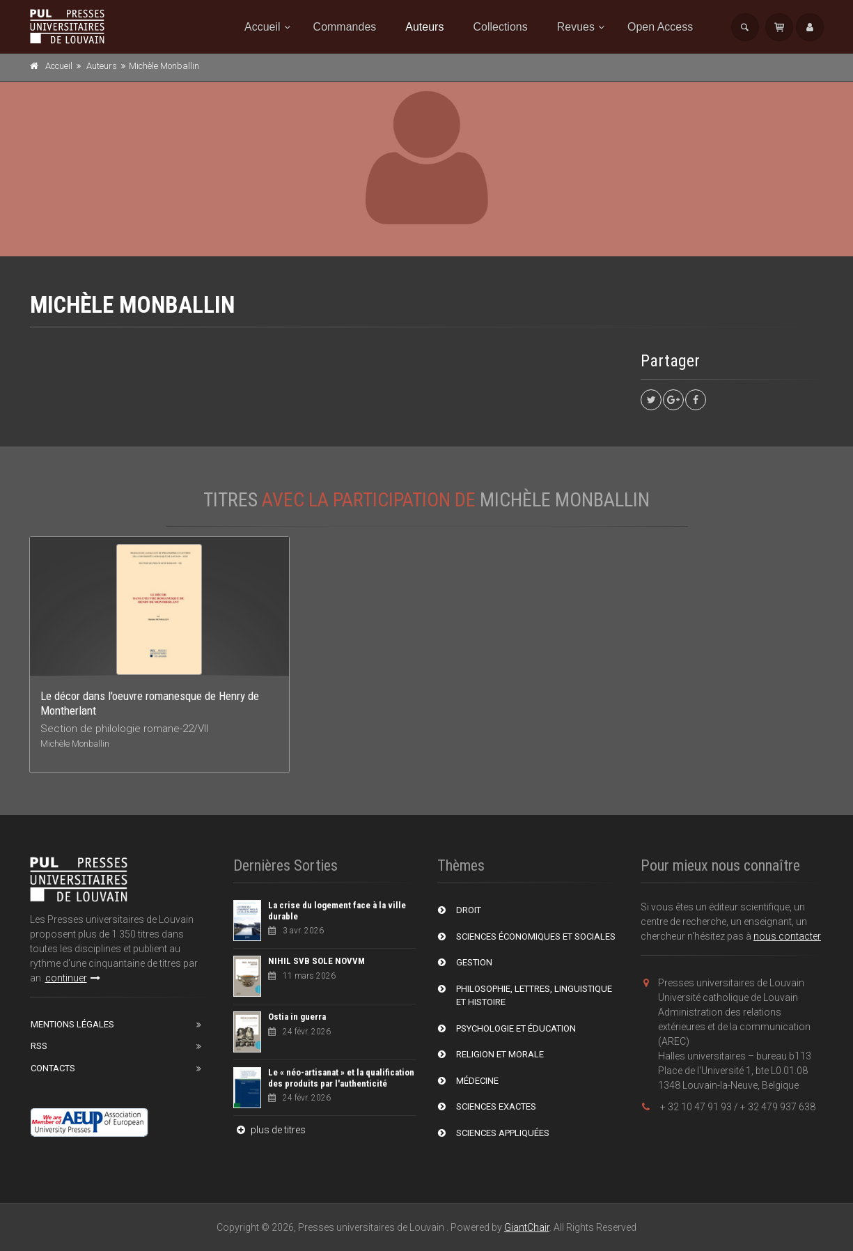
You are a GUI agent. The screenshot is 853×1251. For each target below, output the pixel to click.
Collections (500, 27)
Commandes (345, 27)
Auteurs (424, 27)
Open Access (660, 27)
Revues (576, 27)
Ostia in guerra (297, 1016)
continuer (72, 978)
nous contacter (787, 936)
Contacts (53, 1068)
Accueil (262, 27)
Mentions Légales (72, 1024)
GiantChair (526, 1227)
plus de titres (269, 1129)
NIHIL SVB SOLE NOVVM (316, 961)
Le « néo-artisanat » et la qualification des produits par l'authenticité (341, 1078)
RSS (39, 1046)
